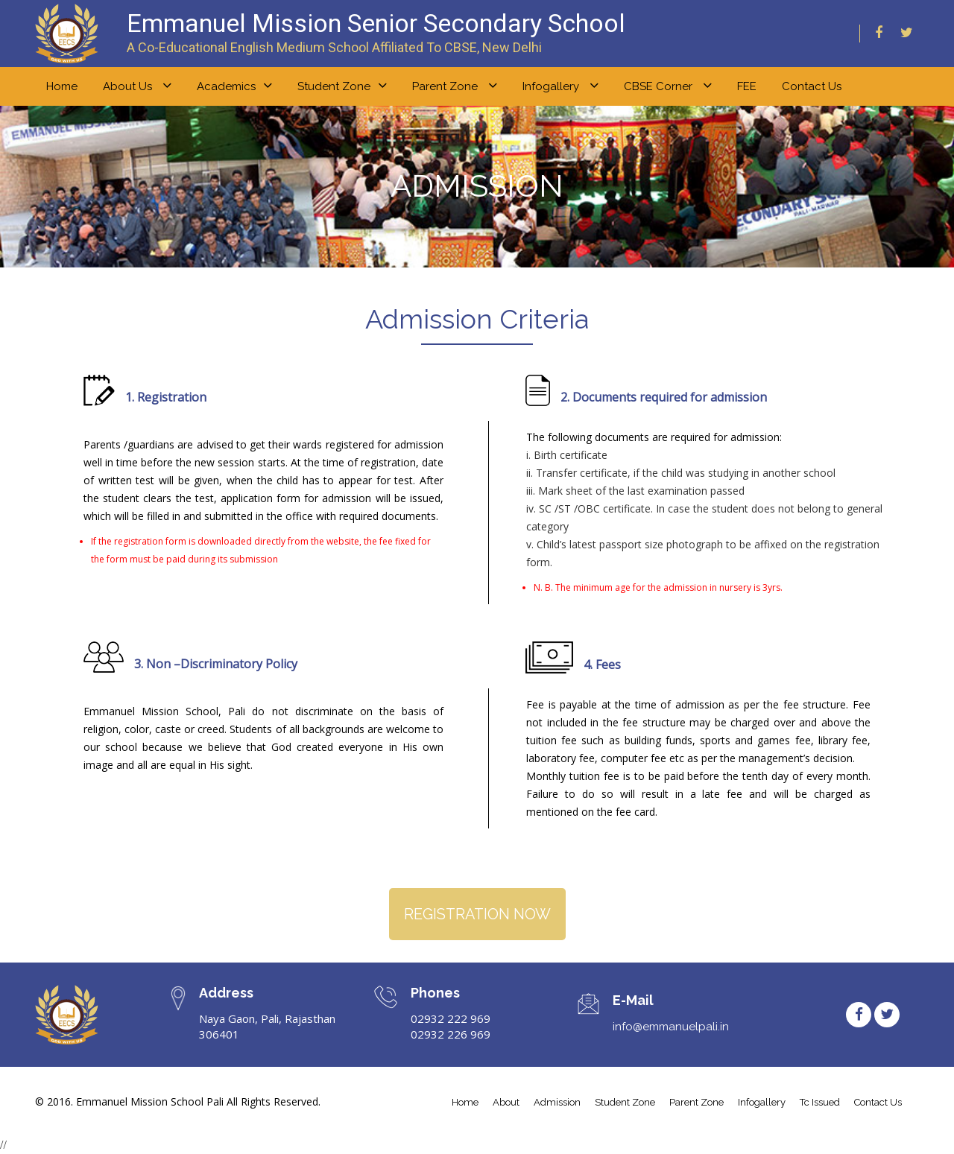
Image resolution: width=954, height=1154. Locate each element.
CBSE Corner (668, 85)
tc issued (820, 1103)
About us (137, 85)
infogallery (762, 1103)
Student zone (342, 85)
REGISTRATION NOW (477, 914)
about (506, 1103)
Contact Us (811, 86)
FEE (746, 86)
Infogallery (560, 85)
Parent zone (454, 85)
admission (557, 1103)
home (62, 86)
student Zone (625, 1103)
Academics (234, 85)
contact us (878, 1103)
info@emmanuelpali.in (671, 1027)
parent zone (696, 1103)
